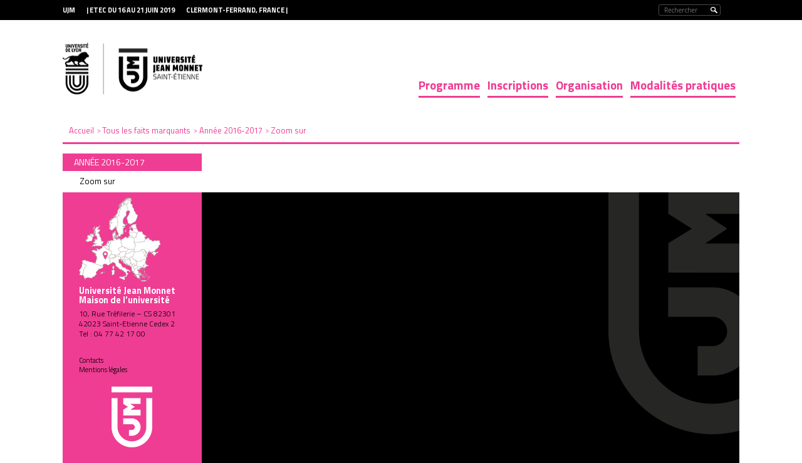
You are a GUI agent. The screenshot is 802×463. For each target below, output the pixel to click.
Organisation (589, 85)
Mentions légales (103, 370)
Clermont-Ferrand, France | (237, 10)
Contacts (91, 360)
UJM (69, 10)
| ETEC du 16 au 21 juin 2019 (130, 10)
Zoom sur (97, 181)
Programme (449, 85)
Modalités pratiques (683, 85)
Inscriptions (517, 85)
